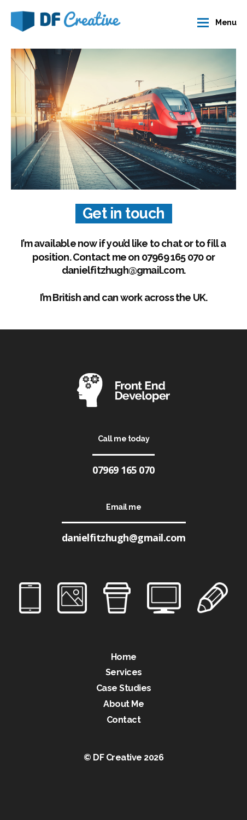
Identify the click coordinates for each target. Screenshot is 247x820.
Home (124, 657)
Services (123, 672)
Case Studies (123, 688)
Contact (124, 720)
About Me (123, 704)
